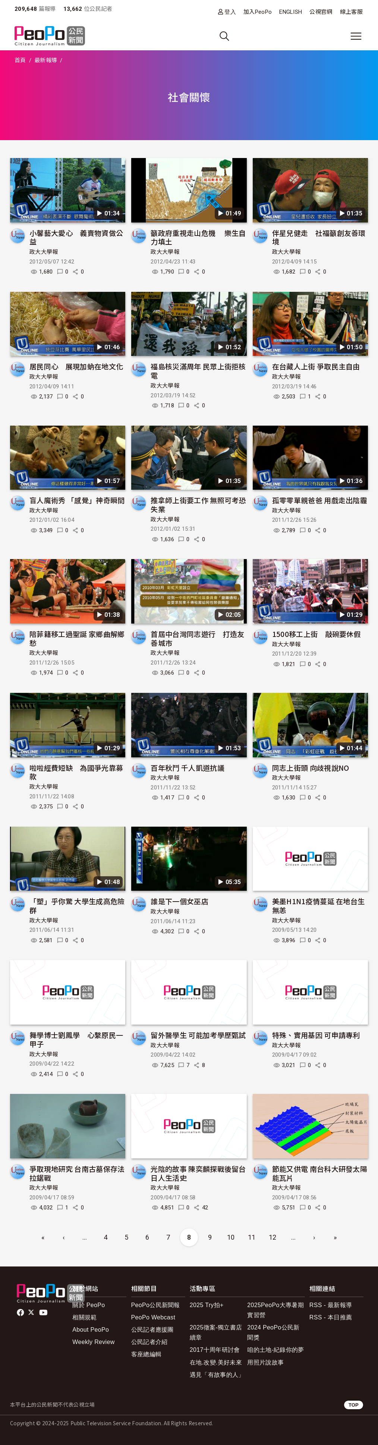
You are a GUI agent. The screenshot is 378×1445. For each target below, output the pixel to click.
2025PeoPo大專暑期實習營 (275, 1310)
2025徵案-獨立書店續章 (216, 1332)
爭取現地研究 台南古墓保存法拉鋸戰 (77, 1173)
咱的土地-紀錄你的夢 (275, 1350)
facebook (21, 1312)
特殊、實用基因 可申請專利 (316, 1035)
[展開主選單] (356, 36)
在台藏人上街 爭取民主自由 (316, 366)
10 (231, 1237)
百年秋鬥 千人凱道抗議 (187, 768)
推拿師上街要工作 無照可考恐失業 (198, 504)
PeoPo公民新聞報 (155, 1305)
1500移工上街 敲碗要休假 (316, 634)
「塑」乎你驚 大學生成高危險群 (77, 905)
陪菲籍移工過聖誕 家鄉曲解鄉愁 (77, 638)
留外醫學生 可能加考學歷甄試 (198, 1035)
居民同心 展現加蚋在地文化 (76, 366)
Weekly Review (93, 1342)
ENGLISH (290, 12)
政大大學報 (43, 252)
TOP (354, 1405)
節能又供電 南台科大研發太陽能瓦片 (319, 1173)
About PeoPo (90, 1329)
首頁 (20, 60)
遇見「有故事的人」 (217, 1375)
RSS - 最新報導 (330, 1305)
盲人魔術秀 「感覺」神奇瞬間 (77, 500)
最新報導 (45, 60)
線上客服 (351, 12)
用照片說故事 (265, 1362)
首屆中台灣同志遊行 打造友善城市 (197, 638)
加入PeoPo (257, 12)
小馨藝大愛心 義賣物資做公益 (76, 237)
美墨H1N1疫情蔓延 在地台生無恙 (318, 905)
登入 (230, 12)
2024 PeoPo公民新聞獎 (273, 1332)
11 (252, 1237)
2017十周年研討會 (215, 1350)
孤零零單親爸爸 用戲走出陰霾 (319, 500)
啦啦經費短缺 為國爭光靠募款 (76, 772)
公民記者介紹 (149, 1342)
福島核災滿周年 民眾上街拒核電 (198, 370)
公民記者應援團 (152, 1329)
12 (273, 1237)
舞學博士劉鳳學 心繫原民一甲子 (76, 1039)
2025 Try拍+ (207, 1305)
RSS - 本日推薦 (330, 1317)
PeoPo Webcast (153, 1317)
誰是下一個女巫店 (179, 901)
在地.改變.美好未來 (216, 1362)
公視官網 (320, 12)
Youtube (44, 1312)
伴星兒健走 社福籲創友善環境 (319, 237)
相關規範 (84, 1317)
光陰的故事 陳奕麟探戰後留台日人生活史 (198, 1173)
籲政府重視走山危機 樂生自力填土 (198, 237)
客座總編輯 (146, 1354)
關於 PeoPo (88, 1305)
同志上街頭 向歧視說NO (310, 768)
